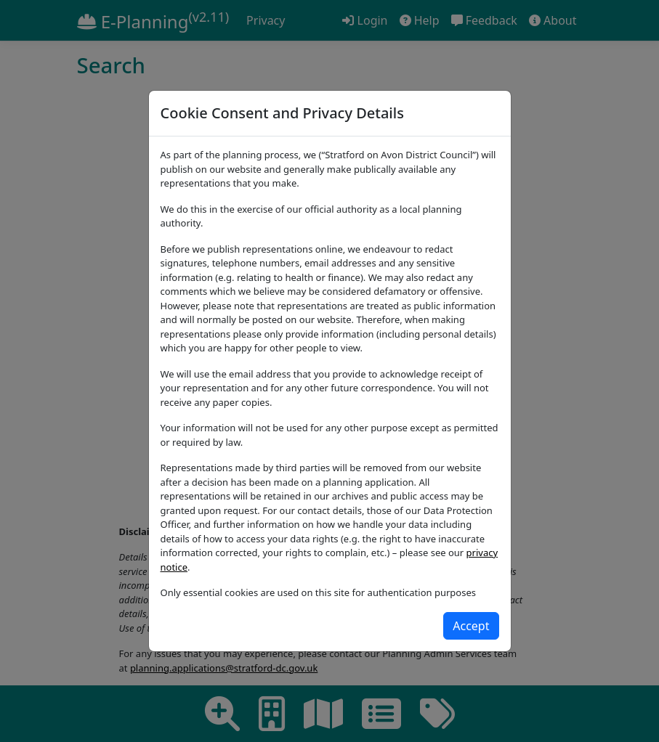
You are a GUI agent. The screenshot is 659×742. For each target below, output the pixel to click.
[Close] (470, 626)
